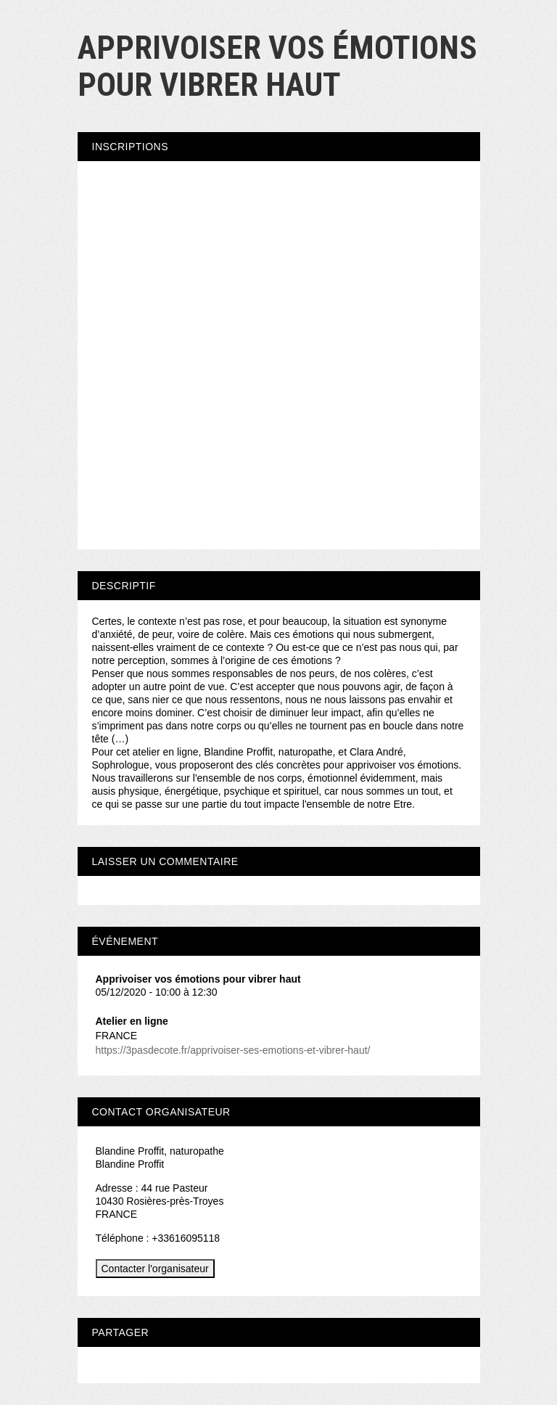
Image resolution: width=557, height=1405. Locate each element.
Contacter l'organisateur (155, 1268)
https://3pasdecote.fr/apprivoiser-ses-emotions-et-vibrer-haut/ (233, 1050)
